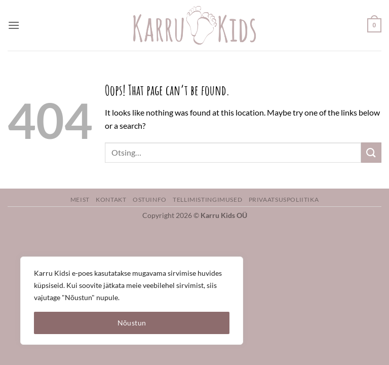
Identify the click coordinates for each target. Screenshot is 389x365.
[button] (14, 25)
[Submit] (371, 152)
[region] (131, 301)
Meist (80, 199)
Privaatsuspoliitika (284, 199)
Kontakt (111, 199)
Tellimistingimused (207, 199)
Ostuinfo (150, 199)
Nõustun (132, 322)
